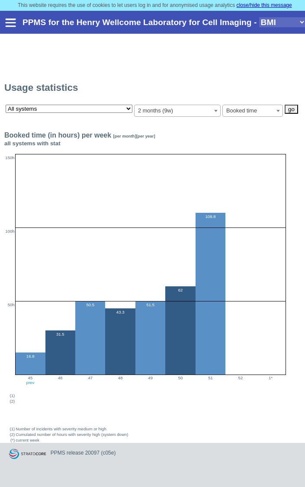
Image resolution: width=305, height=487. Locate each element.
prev (30, 382)
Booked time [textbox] (241, 110)
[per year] (145, 136)
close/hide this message (264, 5)
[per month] (124, 136)
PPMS (58, 453)
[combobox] (177, 111)
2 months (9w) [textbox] (155, 110)
